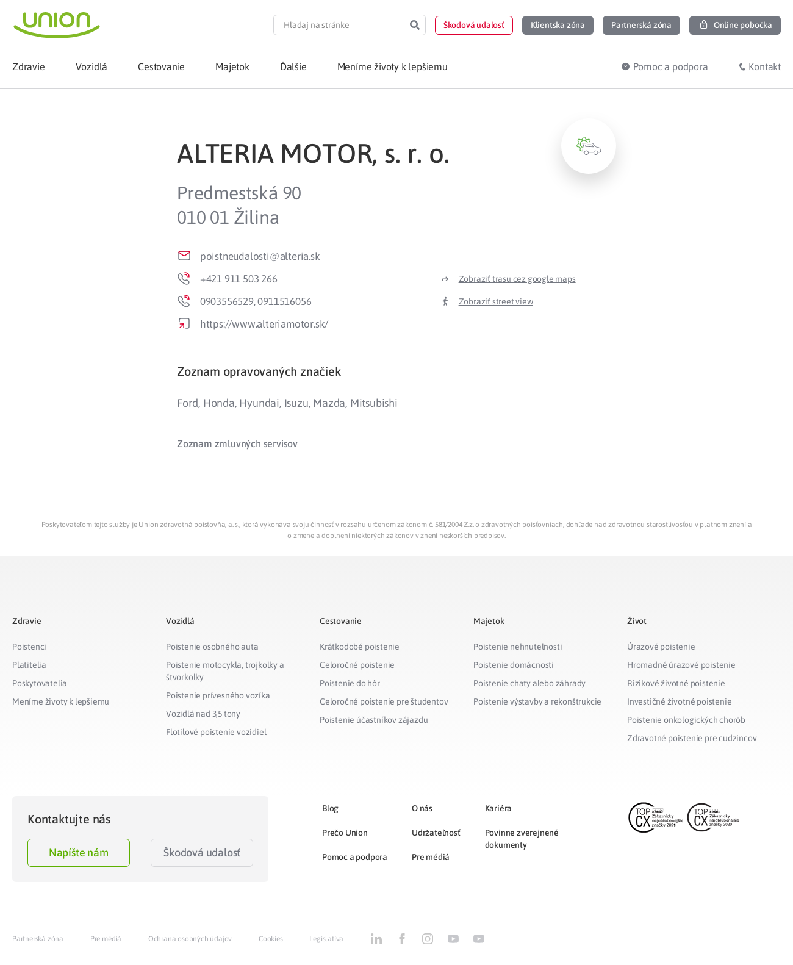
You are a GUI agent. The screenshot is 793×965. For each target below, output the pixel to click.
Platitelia (29, 665)
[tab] (396, 371)
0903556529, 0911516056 (256, 301)
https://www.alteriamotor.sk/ (264, 324)
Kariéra (498, 808)
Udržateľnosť (436, 833)
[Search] (414, 25)
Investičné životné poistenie (679, 701)
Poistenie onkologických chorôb (686, 720)
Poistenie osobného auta (212, 646)
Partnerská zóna (37, 939)
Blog (330, 808)
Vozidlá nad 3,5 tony (203, 714)
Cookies (271, 939)
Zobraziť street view (496, 301)
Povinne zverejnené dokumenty (522, 839)
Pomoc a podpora (354, 857)
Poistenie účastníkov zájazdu (374, 720)
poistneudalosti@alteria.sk (260, 256)
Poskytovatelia (39, 683)
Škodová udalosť (201, 852)
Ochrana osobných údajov (190, 939)
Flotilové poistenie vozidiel (216, 732)
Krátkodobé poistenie (360, 646)
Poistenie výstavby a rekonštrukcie (537, 701)
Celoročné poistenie (357, 665)
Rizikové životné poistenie (676, 683)
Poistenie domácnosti (513, 665)
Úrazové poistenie (661, 646)
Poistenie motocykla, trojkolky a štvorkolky (225, 671)
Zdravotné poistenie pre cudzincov (691, 738)
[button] (474, 25)
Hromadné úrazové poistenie (681, 665)
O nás (422, 808)
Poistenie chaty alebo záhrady (529, 683)
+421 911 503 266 (239, 279)
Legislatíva (326, 939)
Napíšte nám (79, 852)
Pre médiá (431, 857)
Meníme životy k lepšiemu (60, 701)
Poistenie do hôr (350, 683)
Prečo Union (345, 833)
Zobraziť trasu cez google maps (517, 279)
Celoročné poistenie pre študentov (384, 701)
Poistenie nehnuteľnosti (517, 646)
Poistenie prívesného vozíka (218, 695)
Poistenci (29, 646)
